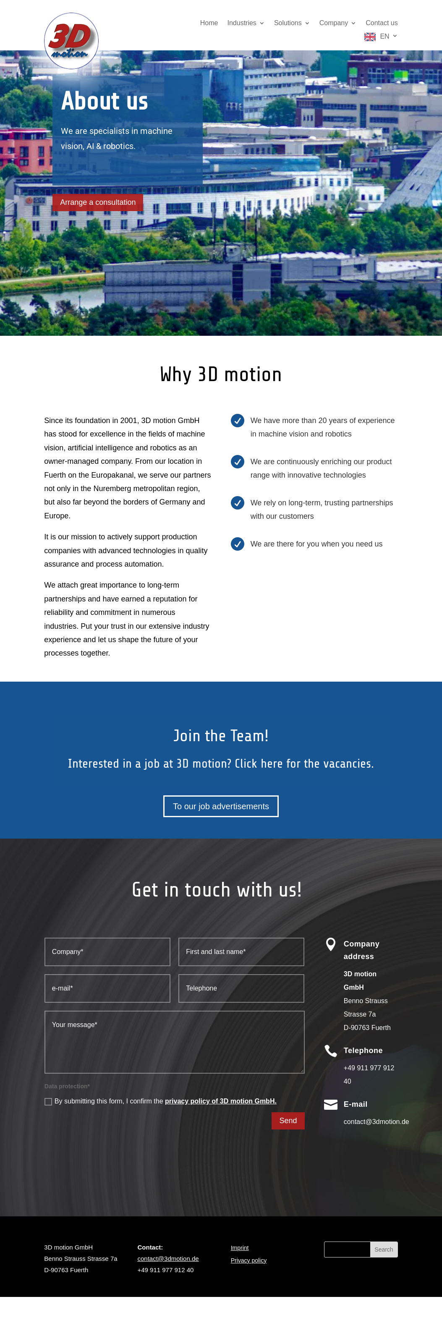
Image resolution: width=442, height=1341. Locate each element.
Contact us (382, 23)
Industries (242, 23)
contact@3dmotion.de (168, 1258)
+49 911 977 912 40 (165, 1269)
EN (384, 36)
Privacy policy (249, 1260)
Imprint (240, 1248)
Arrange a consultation (98, 202)
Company (333, 23)
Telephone (363, 1050)
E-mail (356, 1104)
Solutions (288, 23)
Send (288, 1120)
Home (209, 23)
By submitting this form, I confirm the (160, 1102)
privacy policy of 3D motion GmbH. (221, 1101)
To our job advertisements (221, 806)
